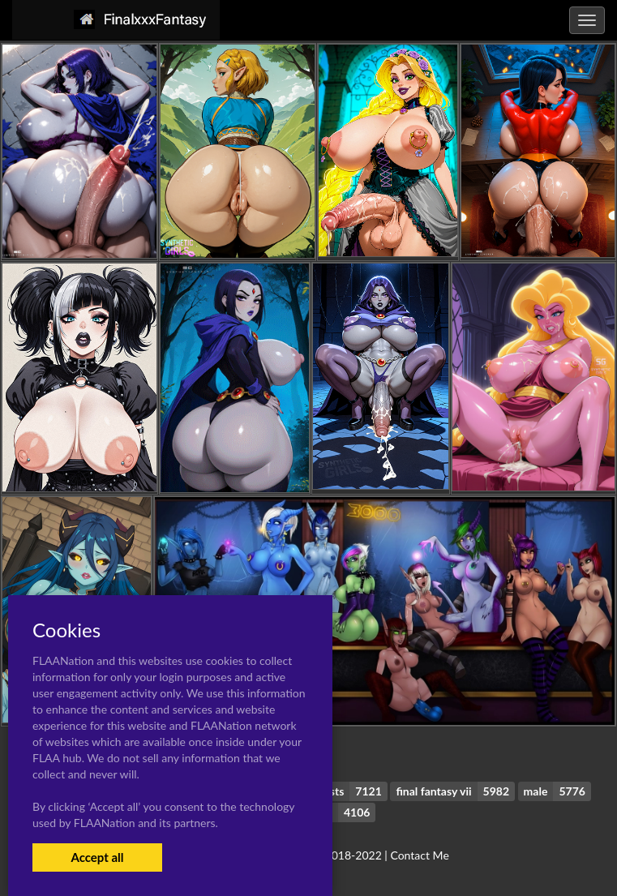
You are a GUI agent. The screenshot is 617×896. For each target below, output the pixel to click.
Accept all (97, 857)
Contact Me (419, 855)
